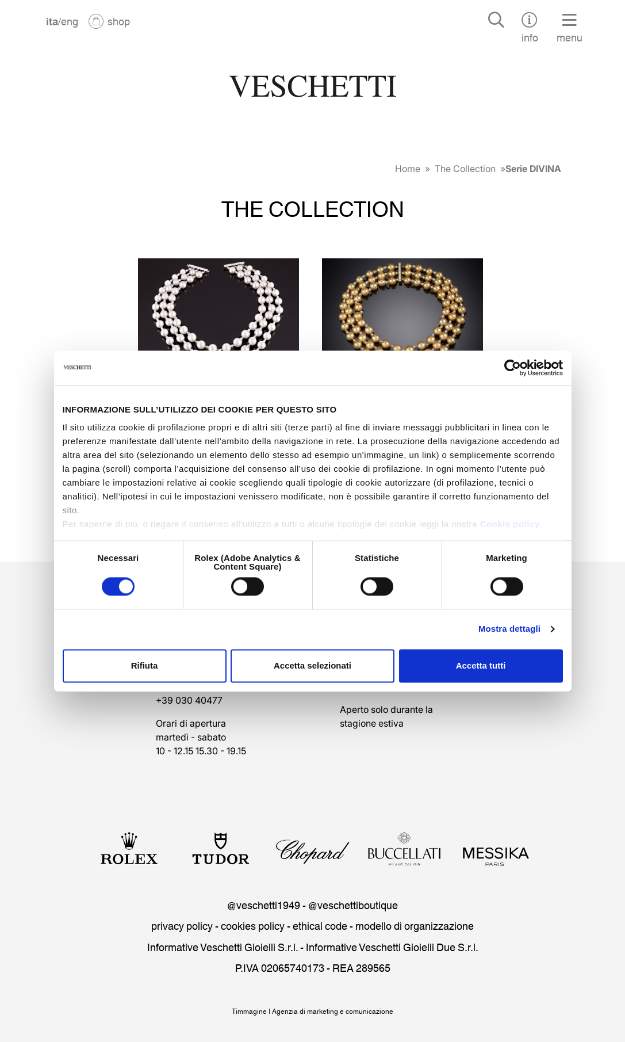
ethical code (320, 925)
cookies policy (253, 925)
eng (69, 20)
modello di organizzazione (414, 925)
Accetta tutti (481, 665)
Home (407, 168)
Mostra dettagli (509, 629)
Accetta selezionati (312, 665)
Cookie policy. (511, 524)
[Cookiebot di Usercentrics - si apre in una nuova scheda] (512, 367)
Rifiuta (144, 665)
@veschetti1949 (263, 904)
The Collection (465, 168)
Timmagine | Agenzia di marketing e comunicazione (312, 1011)
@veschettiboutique (353, 904)
